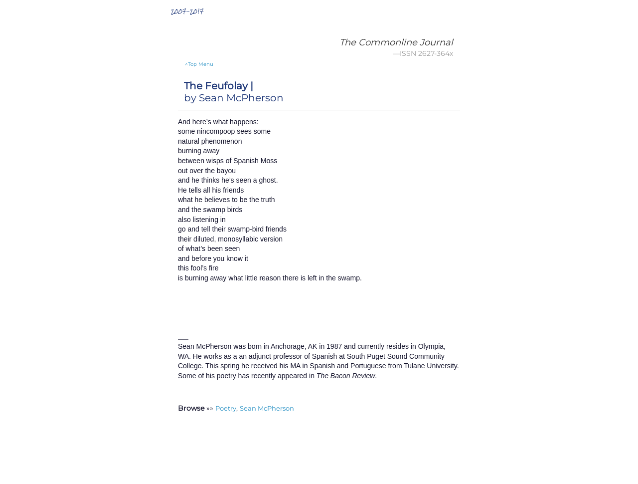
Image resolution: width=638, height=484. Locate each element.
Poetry (225, 408)
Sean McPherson (267, 408)
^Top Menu (199, 64)
